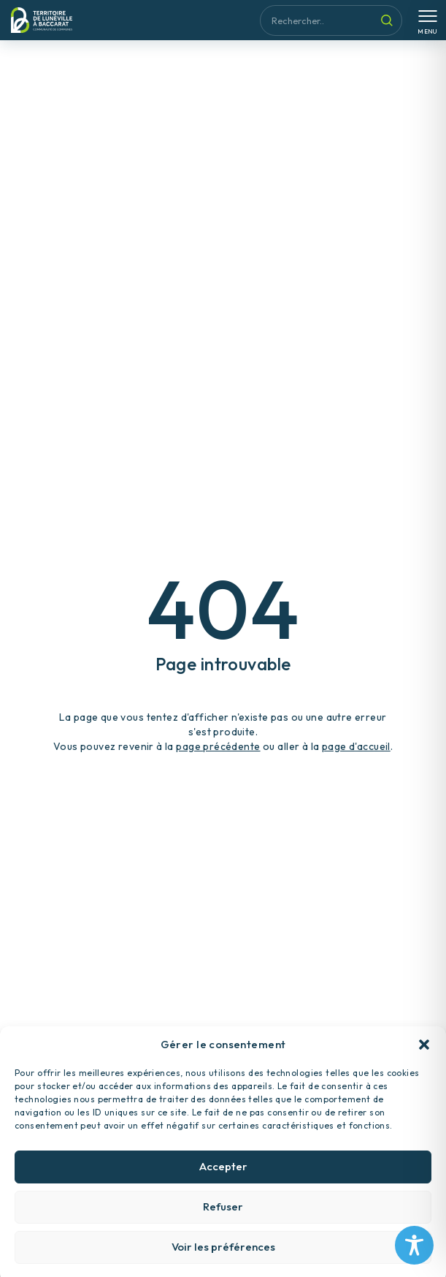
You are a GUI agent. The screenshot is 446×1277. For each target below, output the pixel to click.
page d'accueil (356, 746)
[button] (424, 1057)
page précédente (218, 746)
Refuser (223, 1220)
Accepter (223, 1180)
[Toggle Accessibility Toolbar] (414, 1245)
